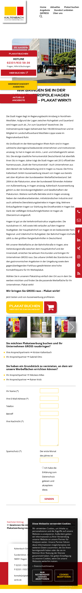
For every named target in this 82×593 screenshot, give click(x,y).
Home (43, 7)
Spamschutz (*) (14, 451)
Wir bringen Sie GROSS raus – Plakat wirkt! (33, 290)
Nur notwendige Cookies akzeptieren (42, 575)
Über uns (57, 13)
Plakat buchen (71, 7)
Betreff (9, 413)
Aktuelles (55, 7)
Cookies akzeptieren (64, 575)
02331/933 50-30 (18, 62)
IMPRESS (44, 13)
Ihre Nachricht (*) (15, 421)
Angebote (45, 10)
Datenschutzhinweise (44, 566)
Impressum (65, 588)
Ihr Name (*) (12, 391)
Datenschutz (48, 476)
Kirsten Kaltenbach (41, 352)
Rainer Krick (34, 379)
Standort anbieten (63, 10)
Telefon (10, 406)
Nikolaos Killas (35, 374)
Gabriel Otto (34, 356)
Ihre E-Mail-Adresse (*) (17, 398)
